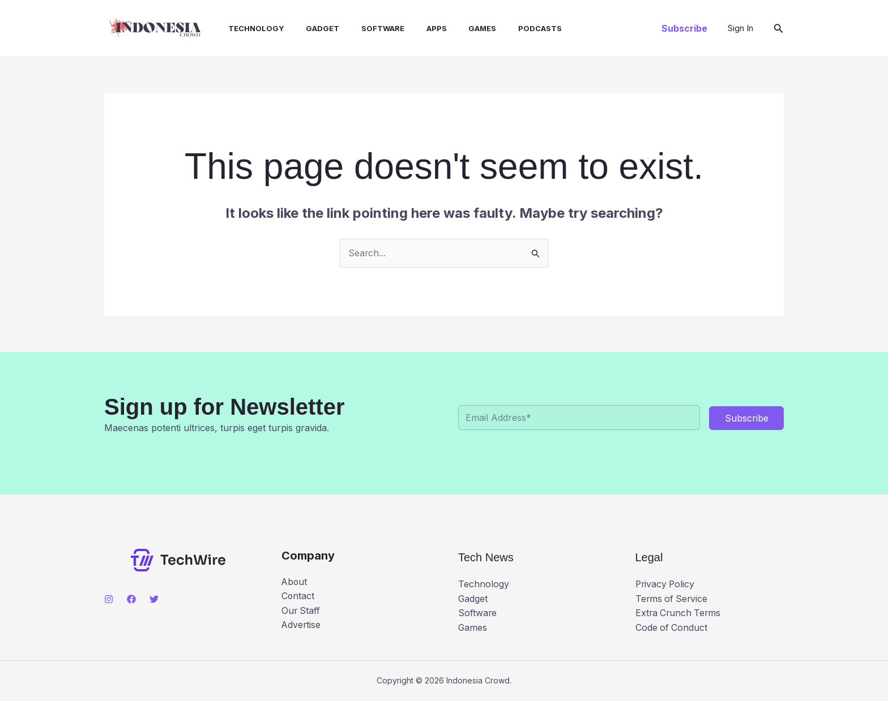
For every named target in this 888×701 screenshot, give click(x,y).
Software (365, 28)
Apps (415, 28)
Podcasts (511, 28)
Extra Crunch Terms (679, 613)
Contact (298, 596)
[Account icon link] (740, 28)
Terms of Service (672, 598)
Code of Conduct (671, 627)
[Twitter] (154, 599)
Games (458, 28)
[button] (684, 28)
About (294, 581)
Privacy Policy (666, 584)
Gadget (309, 28)
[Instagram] (108, 599)
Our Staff (301, 610)
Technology (247, 28)
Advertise (301, 625)
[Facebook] (131, 599)
